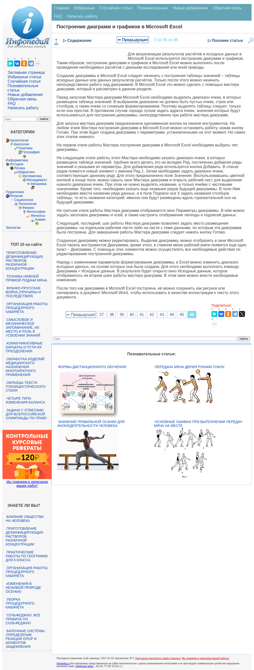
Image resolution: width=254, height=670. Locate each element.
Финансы (38, 216)
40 (131, 314)
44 (171, 314)
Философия (36, 212)
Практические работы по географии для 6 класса (27, 556)
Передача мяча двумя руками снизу (190, 367)
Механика (38, 184)
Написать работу (23, 108)
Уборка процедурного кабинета (20, 603)
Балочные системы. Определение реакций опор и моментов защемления (25, 639)
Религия (16, 196)
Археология (19, 140)
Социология (23, 200)
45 (182, 314)
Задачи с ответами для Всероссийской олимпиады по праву (26, 414)
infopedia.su (63, 663)
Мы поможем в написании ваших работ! (27, 484)
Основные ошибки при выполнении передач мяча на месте (198, 424)
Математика (32, 176)
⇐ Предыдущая (133, 40)
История (16, 164)
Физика (28, 208)
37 (101, 314)
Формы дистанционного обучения (92, 367)
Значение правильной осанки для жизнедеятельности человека (90, 424)
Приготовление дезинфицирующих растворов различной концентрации (24, 260)
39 (121, 314)
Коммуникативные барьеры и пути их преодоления (24, 347)
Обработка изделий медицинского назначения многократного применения (25, 367)
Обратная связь (22, 99)
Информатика (17, 160)
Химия (40, 219)
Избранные (84, 8)
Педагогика (15, 192)
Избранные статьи (24, 77)
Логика (19, 168)
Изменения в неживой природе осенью (23, 587)
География (31, 152)
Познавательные (152, 8)
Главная (61, 8)
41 (142, 314)
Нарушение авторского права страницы (158, 658)
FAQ (11, 103)
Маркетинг (26, 172)
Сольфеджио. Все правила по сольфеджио (23, 619)
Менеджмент (37, 180)
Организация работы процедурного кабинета (26, 308)
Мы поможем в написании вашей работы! (205, 658)
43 (162, 314)
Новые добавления (25, 95)
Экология (13, 228)
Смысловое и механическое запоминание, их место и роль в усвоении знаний (23, 327)
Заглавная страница (26, 72)
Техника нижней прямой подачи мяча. (27, 278)
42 (152, 314)
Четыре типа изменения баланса (25, 400)
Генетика (25, 148)
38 (112, 314)
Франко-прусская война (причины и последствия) (23, 292)
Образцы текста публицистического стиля (25, 386)
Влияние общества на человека (24, 519)
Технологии (27, 204)
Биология (21, 144)
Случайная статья (24, 81)
